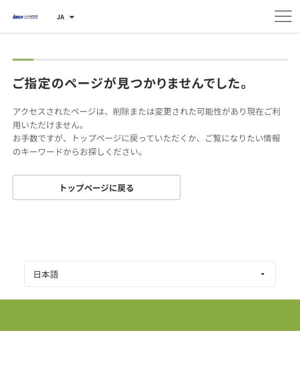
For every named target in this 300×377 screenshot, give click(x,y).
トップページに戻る (96, 187)
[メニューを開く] (283, 16)
